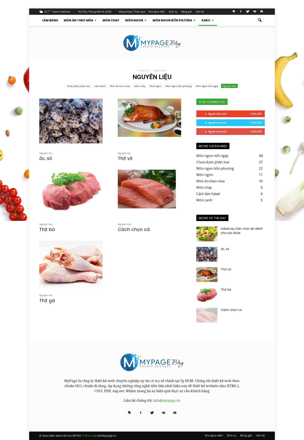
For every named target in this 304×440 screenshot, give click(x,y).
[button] (260, 20)
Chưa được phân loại (78, 86)
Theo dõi (256, 113)
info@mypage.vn (166, 401)
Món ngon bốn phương (174, 20)
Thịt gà (47, 300)
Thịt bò (47, 229)
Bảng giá (186, 11)
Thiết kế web (89, 435)
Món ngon (136, 20)
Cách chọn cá (134, 229)
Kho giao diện (157, 11)
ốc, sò (45, 158)
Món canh (204, 200)
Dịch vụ (173, 11)
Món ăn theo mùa (80, 20)
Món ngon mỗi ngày (207, 86)
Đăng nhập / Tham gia (132, 11)
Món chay (111, 20)
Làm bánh (50, 20)
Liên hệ (200, 11)
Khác (208, 20)
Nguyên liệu (229, 86)
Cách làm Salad (208, 193)
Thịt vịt (125, 158)
